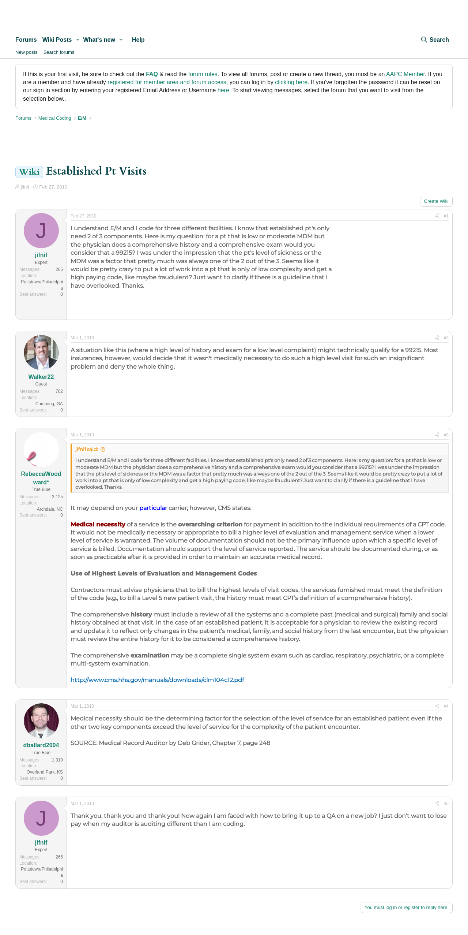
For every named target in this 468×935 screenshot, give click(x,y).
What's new (99, 40)
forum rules (203, 74)
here (223, 90)
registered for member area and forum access (166, 82)
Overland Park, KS (45, 772)
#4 (446, 706)
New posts (26, 52)
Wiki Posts (57, 40)
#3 (446, 434)
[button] (77, 40)
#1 (446, 216)
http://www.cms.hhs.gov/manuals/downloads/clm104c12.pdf (157, 680)
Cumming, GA (49, 403)
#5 (446, 803)
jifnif (25, 187)
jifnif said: (86, 449)
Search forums (59, 52)
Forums (26, 40)
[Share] (436, 216)
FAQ (152, 74)
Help (138, 40)
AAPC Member (405, 74)
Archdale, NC (50, 509)
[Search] (435, 40)
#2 (446, 337)
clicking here (291, 82)
